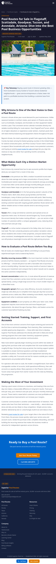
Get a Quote (34, 561)
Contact (4, 548)
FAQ (31, 516)
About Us (4, 527)
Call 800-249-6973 (28, 444)
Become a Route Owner (9, 535)
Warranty (32, 513)
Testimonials (5, 530)
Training (32, 510)
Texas (3, 510)
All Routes (5, 505)
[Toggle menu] (53, 3)
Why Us (4, 532)
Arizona (4, 513)
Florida (4, 508)
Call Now (22, 561)
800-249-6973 (6, 495)
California (4, 516)
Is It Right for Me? (35, 518)
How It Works (34, 505)
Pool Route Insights (12, 12)
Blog (3, 540)
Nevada (4, 518)
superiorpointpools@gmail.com (11, 497)
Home (3, 12)
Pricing (32, 508)
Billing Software (6, 545)
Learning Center (7, 538)
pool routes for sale (25, 149)
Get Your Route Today (28, 437)
